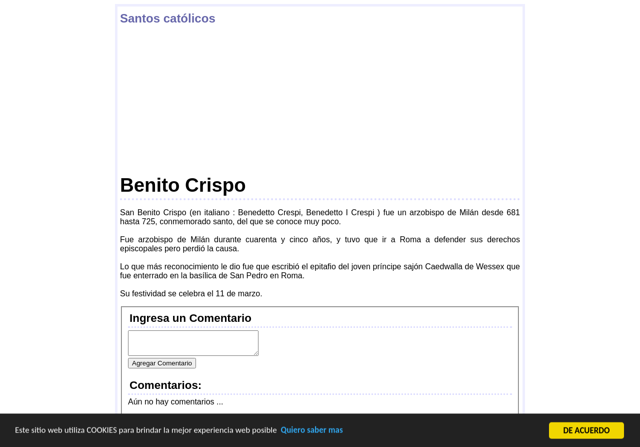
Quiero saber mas (312, 430)
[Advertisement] (320, 100)
